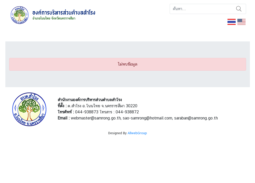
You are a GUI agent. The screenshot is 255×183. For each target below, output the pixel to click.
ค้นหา (239, 9)
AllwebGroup (137, 133)
